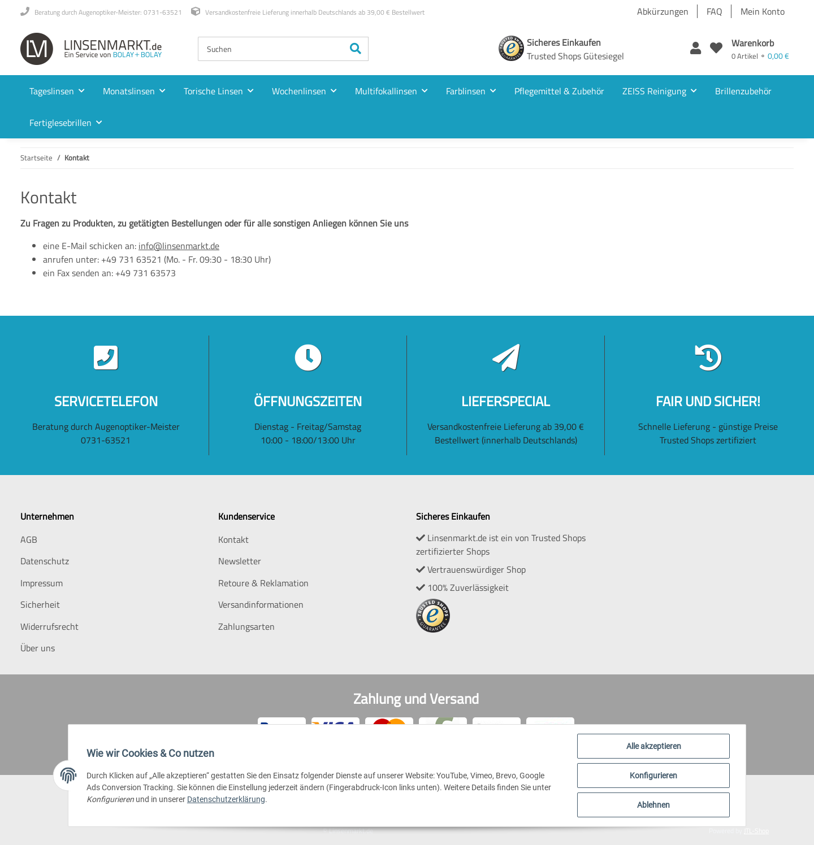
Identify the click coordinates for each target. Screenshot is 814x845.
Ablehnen (653, 804)
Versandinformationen (261, 604)
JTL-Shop (756, 830)
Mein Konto (763, 11)
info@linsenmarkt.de (178, 245)
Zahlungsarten (246, 626)
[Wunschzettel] (716, 48)
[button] (695, 48)
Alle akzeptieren (653, 746)
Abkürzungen (663, 11)
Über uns (37, 648)
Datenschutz (44, 561)
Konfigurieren (653, 775)
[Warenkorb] (760, 49)
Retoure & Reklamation (263, 583)
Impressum (41, 583)
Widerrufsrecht (49, 626)
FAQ (714, 11)
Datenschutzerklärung (226, 799)
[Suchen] (271, 49)
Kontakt (233, 539)
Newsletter (239, 561)
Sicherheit (40, 604)
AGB (28, 539)
